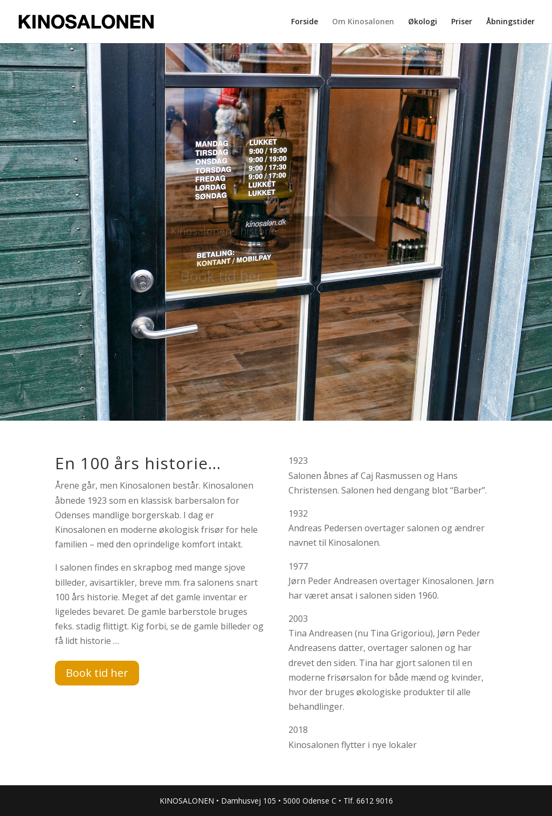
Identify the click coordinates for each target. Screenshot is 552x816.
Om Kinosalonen (363, 22)
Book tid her (221, 279)
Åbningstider (510, 22)
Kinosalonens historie (224, 233)
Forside (304, 22)
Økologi (422, 22)
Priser (461, 22)
